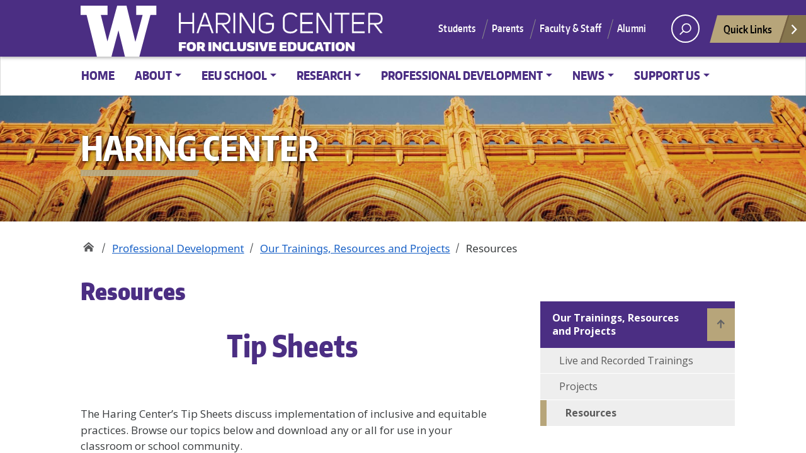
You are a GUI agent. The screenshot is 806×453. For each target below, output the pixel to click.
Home (98, 75)
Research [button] (324, 75)
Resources (590, 413)
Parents (508, 28)
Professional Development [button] (462, 75)
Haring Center (383, 35)
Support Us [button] (667, 75)
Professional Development (178, 248)
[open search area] (685, 28)
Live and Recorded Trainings (626, 360)
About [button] (153, 75)
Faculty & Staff (570, 28)
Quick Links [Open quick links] (761, 32)
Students (456, 28)
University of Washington (121, 28)
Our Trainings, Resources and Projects (355, 248)
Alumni (631, 28)
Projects (578, 386)
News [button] (588, 75)
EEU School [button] (234, 75)
